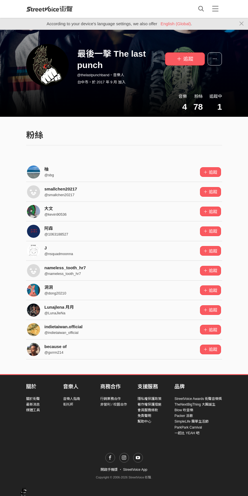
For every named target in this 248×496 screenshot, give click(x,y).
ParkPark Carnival (188, 427)
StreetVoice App (135, 470)
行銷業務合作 (110, 399)
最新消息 (33, 404)
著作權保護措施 (149, 404)
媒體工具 (33, 410)
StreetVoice (49, 9)
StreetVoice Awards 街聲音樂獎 (198, 399)
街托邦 (68, 404)
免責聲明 (144, 416)
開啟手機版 (109, 470)
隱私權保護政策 (149, 399)
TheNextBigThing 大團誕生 (194, 404)
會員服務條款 (147, 410)
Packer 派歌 (183, 416)
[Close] (241, 23)
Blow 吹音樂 (183, 410)
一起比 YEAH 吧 (186, 433)
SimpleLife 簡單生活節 (191, 421)
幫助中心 (144, 421)
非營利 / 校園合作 (113, 404)
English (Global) (176, 23)
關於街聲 (33, 399)
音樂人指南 (71, 399)
